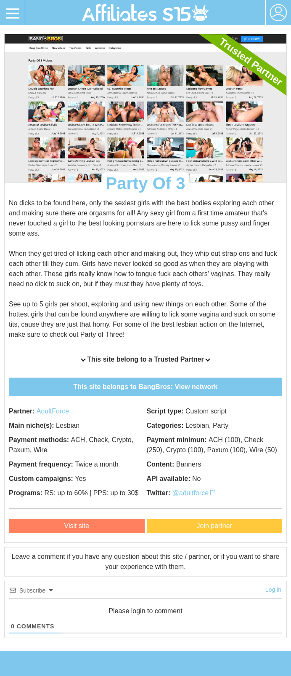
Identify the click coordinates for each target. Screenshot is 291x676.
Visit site (76, 525)
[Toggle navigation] (12, 12)
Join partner (215, 525)
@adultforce (194, 492)
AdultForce (53, 411)
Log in (273, 589)
